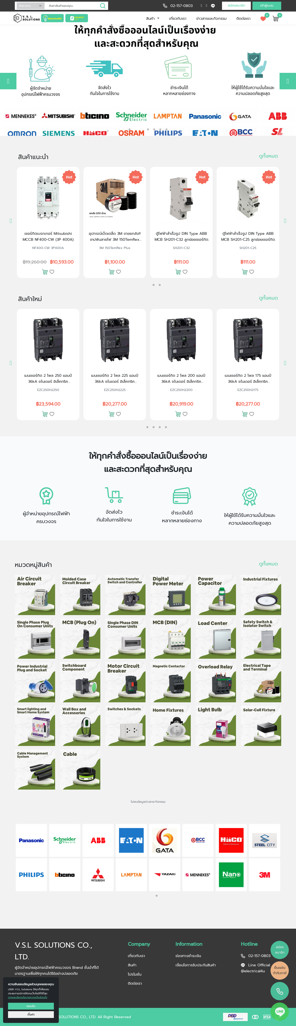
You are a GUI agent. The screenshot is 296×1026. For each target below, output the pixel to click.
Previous (9, 858)
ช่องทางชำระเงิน (188, 956)
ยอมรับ (31, 1006)
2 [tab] (142, 130)
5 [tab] (160, 130)
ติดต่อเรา (243, 18)
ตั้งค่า (31, 1014)
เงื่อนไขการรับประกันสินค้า (196, 965)
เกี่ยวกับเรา (177, 18)
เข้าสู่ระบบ (266, 5)
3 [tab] (148, 130)
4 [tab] (154, 130)
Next (287, 858)
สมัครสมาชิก (236, 5)
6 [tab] (166, 130)
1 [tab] (129, 128)
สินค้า (151, 18)
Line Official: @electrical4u (256, 968)
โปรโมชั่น (134, 974)
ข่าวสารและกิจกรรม (211, 18)
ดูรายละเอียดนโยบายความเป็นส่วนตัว (27, 997)
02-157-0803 (181, 6)
